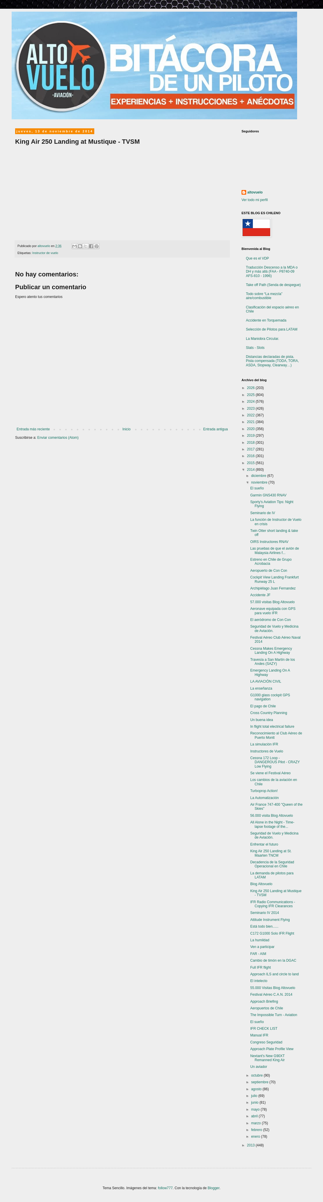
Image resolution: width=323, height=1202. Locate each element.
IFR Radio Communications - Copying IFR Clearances (272, 904)
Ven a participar (262, 947)
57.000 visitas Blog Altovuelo (272, 602)
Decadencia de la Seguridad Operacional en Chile (272, 864)
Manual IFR (259, 1035)
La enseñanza (261, 688)
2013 (251, 1145)
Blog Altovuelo (261, 884)
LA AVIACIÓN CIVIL (265, 681)
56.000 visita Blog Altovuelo (271, 816)
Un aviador (258, 1067)
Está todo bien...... (264, 926)
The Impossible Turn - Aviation (273, 1015)
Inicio (127, 429)
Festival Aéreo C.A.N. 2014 (271, 995)
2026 (251, 388)
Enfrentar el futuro (264, 844)
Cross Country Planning (268, 713)
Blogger (213, 1188)
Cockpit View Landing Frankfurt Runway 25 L (274, 579)
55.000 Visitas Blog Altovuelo (272, 988)
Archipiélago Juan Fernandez (273, 588)
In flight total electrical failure (272, 727)
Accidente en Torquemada (266, 320)
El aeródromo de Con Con (270, 620)
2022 (251, 415)
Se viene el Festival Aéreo (270, 773)
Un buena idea (261, 720)
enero (256, 1136)
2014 (251, 470)
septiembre (260, 1082)
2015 (251, 463)
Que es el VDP (257, 258)
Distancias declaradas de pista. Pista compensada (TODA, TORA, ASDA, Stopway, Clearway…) (272, 361)
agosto (256, 1089)
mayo (256, 1109)
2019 (251, 436)
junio (255, 1102)
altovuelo (255, 192)
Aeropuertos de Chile (266, 1008)
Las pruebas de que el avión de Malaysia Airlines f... (274, 550)
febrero (257, 1130)
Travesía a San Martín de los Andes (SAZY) (272, 662)
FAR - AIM (258, 954)
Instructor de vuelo (45, 253)
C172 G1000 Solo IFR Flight (272, 933)
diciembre (259, 476)
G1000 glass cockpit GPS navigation (270, 697)
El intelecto (258, 981)
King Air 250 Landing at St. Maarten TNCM (271, 853)
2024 (251, 402)
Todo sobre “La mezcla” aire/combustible (264, 296)
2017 (251, 449)
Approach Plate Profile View (272, 1049)
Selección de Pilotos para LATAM (271, 329)
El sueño (257, 488)
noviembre (259, 482)
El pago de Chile (263, 706)
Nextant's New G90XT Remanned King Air (267, 1058)
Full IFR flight (260, 967)
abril (255, 1116)
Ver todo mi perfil (255, 200)
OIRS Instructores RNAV (269, 542)
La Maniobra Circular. (262, 339)
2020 (251, 429)
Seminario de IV (262, 513)
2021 (251, 422)
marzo (256, 1123)
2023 (251, 408)
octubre (257, 1075)
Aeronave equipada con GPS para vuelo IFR (272, 611)
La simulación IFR (264, 744)
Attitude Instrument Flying (270, 920)
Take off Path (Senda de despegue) (273, 285)
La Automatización (264, 798)
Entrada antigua (215, 429)
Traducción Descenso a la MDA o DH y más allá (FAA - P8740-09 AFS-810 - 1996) (272, 271)
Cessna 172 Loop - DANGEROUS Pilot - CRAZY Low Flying (275, 762)
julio (254, 1096)
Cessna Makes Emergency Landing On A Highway (271, 651)
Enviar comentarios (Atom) (58, 438)
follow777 (165, 1188)
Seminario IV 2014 (264, 913)
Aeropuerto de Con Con (268, 571)
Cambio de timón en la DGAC (273, 960)
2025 (251, 395)
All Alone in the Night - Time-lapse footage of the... (272, 824)
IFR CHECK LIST (263, 1029)
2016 (251, 456)
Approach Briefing (264, 1001)
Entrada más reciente (33, 429)
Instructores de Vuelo (266, 751)
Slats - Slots (255, 348)
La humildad (259, 940)
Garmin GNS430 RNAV (268, 495)
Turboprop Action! (264, 791)
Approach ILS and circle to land (274, 974)
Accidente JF (260, 595)
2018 (251, 443)
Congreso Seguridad (266, 1042)
